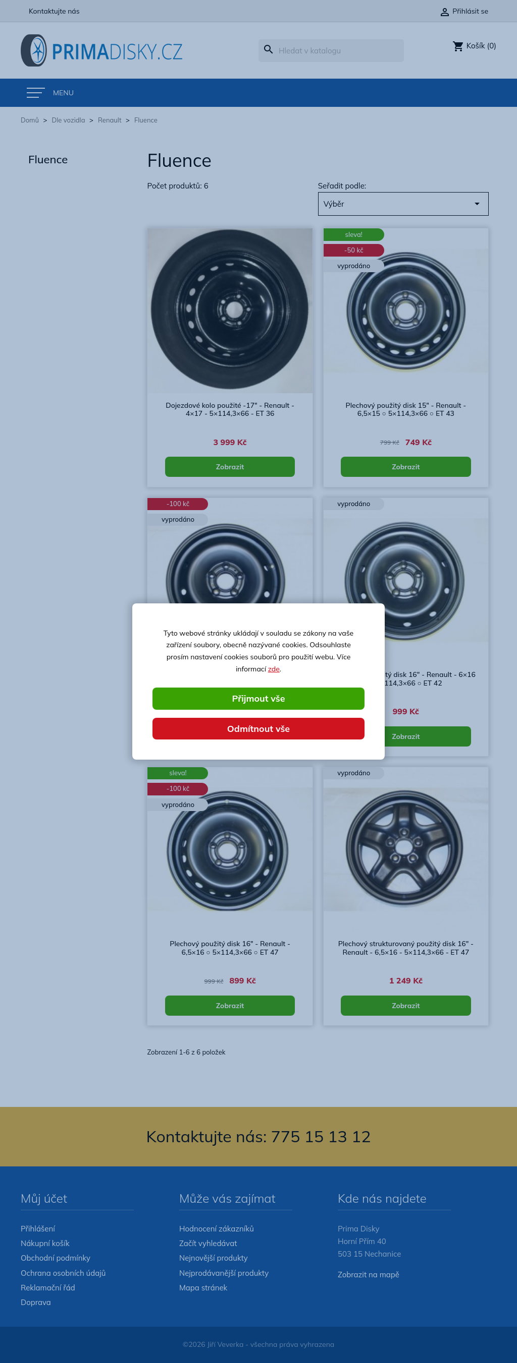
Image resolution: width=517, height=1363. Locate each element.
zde (274, 668)
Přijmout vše (258, 698)
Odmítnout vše (258, 728)
